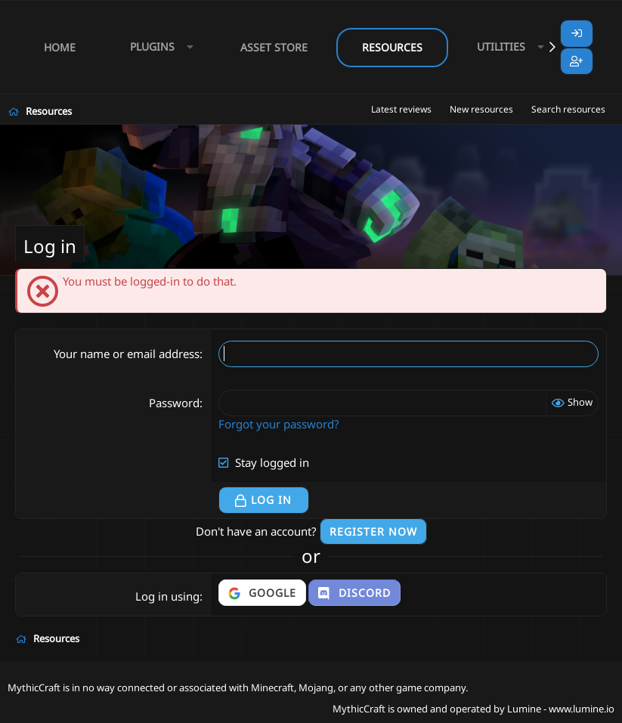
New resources (481, 109)
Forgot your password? (278, 423)
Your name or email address (127, 353)
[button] (158, 47)
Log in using (167, 596)
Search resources (568, 109)
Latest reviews (401, 109)
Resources (392, 47)
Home (60, 47)
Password (174, 402)
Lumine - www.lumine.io (560, 708)
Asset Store (274, 47)
